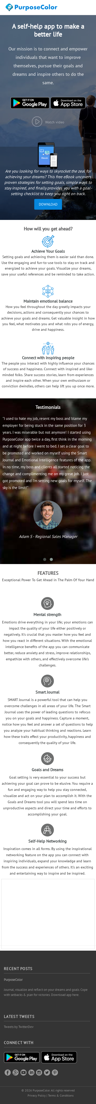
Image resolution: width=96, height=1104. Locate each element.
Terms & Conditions (61, 1095)
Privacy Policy (37, 1095)
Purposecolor (32, 9)
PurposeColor (13, 980)
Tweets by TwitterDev (18, 1027)
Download (48, 204)
